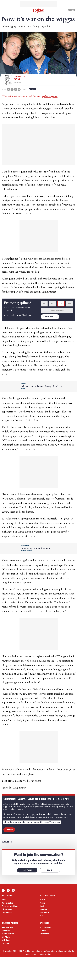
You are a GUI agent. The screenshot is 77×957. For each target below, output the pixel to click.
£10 (52, 304)
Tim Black (5, 943)
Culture (42, 903)
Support (9, 830)
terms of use (45, 951)
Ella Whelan (6, 937)
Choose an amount (57, 310)
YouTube (13, 890)
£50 (69, 304)
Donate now (48, 317)
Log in (71, 10)
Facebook (3, 890)
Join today (27, 870)
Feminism (43, 909)
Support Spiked (7, 903)
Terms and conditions (9, 906)
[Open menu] (3, 10)
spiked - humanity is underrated (38, 11)
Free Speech (44, 912)
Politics (32, 89)
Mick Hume (6, 940)
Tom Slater (6, 931)
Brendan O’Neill (7, 927)
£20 (61, 304)
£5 (44, 304)
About (4, 900)
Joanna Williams (8, 934)
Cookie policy (7, 912)
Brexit (42, 906)
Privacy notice (7, 909)
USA (41, 916)
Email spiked (44, 934)
